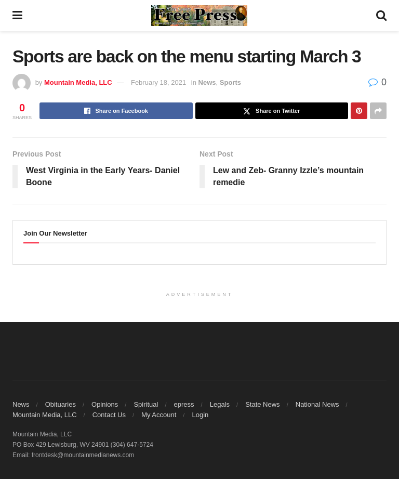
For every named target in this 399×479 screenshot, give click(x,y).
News (207, 82)
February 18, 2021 (158, 82)
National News (317, 404)
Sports (230, 82)
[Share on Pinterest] (359, 110)
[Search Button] (381, 15)
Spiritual (146, 404)
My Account (158, 415)
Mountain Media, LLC (78, 82)
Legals (220, 404)
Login (200, 415)
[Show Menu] (17, 15)
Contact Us (109, 415)
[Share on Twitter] (272, 110)
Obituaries (60, 404)
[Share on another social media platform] (378, 110)
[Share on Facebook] (116, 110)
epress (184, 404)
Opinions (104, 404)
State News (262, 404)
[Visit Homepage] (199, 15)
